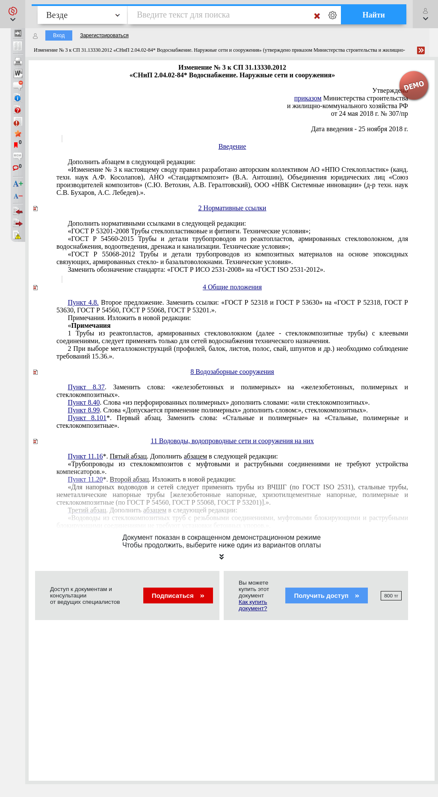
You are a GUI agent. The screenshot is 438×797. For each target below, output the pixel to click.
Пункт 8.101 (87, 417)
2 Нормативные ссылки (232, 208)
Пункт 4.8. (83, 302)
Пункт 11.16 (85, 456)
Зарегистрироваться (104, 35)
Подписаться (178, 595)
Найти (373, 15)
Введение (232, 146)
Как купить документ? (253, 605)
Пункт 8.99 (84, 410)
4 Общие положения (232, 287)
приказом (308, 98)
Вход (59, 35)
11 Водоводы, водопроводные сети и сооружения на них (232, 440)
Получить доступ (326, 595)
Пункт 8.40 (84, 402)
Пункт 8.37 (86, 387)
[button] (12, 14)
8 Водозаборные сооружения (232, 371)
